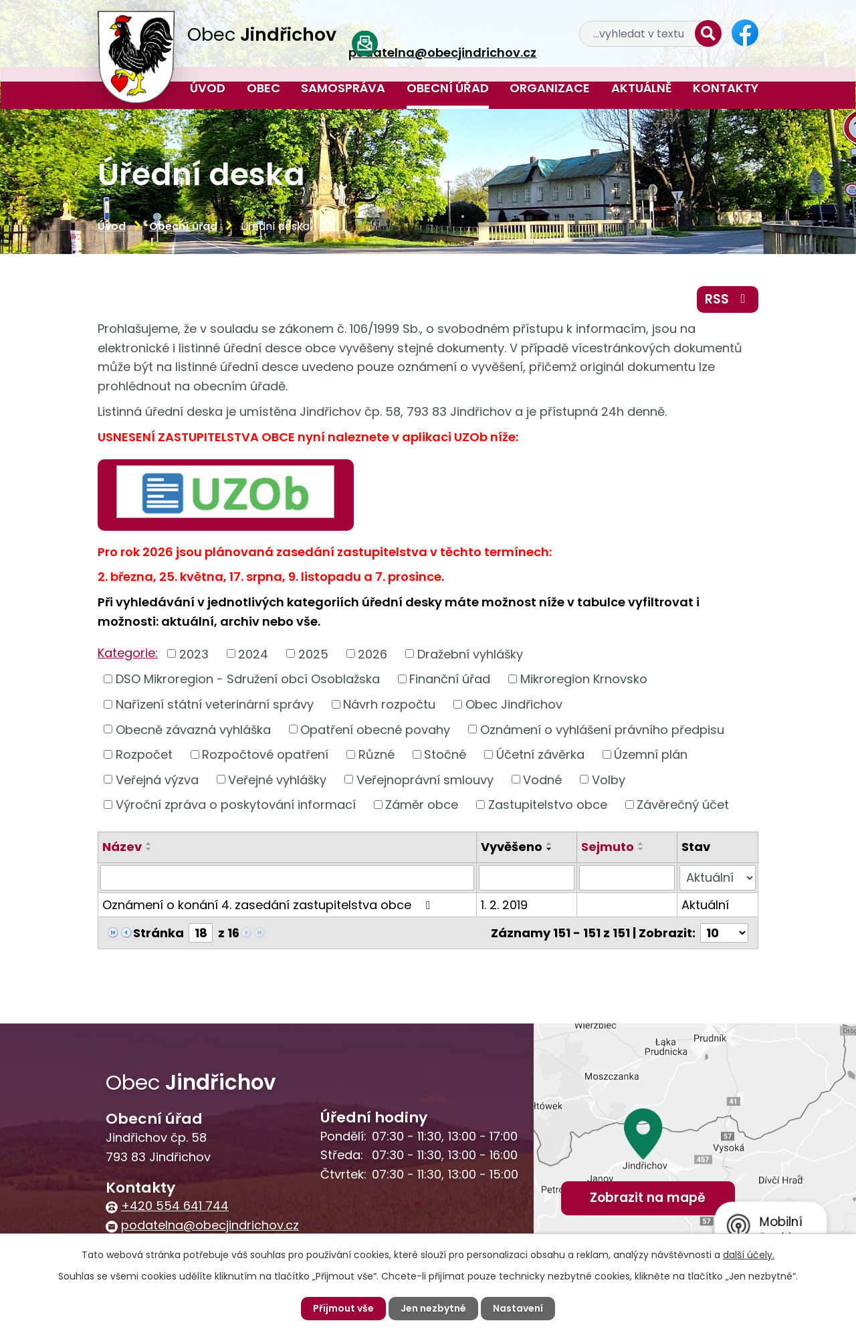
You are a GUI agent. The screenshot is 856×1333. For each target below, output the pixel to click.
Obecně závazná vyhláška (193, 729)
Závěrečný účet (683, 804)
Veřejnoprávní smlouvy (425, 779)
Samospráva (343, 88)
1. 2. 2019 (504, 904)
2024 (253, 653)
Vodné (542, 779)
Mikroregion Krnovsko (583, 679)
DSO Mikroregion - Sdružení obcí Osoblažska (248, 679)
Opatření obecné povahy (375, 729)
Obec (263, 88)
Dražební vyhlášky (470, 653)
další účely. (748, 1254)
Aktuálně (641, 88)
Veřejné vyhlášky (277, 779)
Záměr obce (421, 804)
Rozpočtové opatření (265, 754)
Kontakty (725, 88)
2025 (313, 653)
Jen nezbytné (433, 1308)
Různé (376, 754)
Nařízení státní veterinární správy (215, 704)
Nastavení (518, 1308)
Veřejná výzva (157, 779)
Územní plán (650, 754)
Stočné (445, 754)
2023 (194, 653)
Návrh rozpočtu (389, 704)
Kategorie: (128, 652)
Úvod (207, 88)
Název (122, 846)
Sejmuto (607, 846)
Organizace (550, 88)
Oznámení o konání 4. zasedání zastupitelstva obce (269, 904)
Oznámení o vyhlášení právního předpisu (602, 729)
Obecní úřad (448, 88)
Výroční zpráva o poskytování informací (236, 804)
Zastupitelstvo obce (547, 804)
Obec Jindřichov (513, 704)
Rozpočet (144, 754)
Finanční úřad (449, 679)
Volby (608, 779)
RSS (728, 299)
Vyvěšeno (511, 846)
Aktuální (705, 904)
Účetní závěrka (540, 754)
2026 (372, 653)
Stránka (158, 933)
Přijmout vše (343, 1308)
